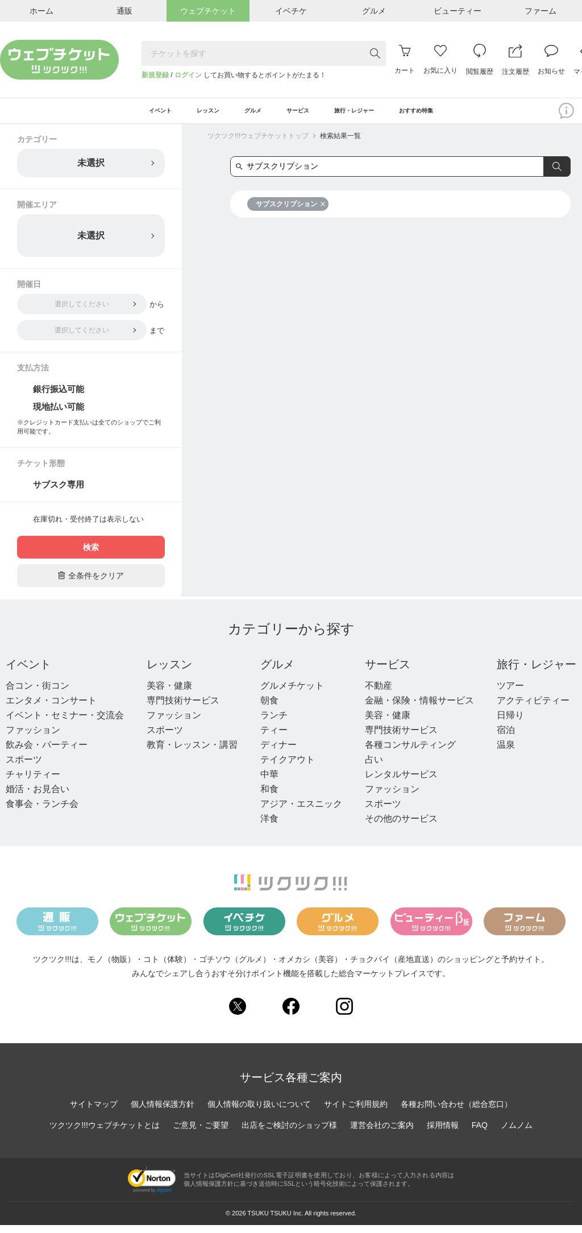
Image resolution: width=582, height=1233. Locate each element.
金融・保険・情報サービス (419, 708)
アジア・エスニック (301, 812)
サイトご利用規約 (356, 1111)
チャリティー (33, 782)
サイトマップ (94, 1111)
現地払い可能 (58, 414)
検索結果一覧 (340, 144)
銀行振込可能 (58, 397)
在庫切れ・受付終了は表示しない (88, 527)
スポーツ (24, 767)
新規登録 (155, 75)
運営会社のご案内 (382, 1132)
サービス (387, 672)
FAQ (480, 1132)
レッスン (169, 672)
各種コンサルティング (410, 752)
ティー (274, 738)
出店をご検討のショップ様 (289, 1132)
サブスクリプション (291, 212)
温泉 (506, 752)
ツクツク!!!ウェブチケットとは (104, 1132)
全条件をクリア (91, 583)
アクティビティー (533, 708)
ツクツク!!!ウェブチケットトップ (258, 144)
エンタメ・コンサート (51, 708)
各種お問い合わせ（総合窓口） (456, 1111)
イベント (28, 672)
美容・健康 (169, 693)
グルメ (277, 672)
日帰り (510, 723)
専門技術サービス (183, 708)
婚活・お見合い (37, 797)
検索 (91, 555)
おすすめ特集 (461, 114)
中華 (269, 782)
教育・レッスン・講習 (192, 752)
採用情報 (443, 1132)
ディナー (278, 752)
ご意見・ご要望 (200, 1132)
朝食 (269, 708)
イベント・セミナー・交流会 (65, 723)
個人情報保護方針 (162, 1111)
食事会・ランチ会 (42, 812)
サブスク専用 (58, 492)
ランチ (274, 723)
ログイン (188, 75)
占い (374, 767)
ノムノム (517, 1132)
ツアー (510, 693)
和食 (269, 797)
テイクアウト (287, 767)
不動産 (378, 693)
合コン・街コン (37, 693)
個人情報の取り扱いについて (259, 1111)
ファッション (33, 738)
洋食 (269, 826)
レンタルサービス (401, 782)
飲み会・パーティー (47, 752)
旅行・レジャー (536, 672)
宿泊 (506, 738)
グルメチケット (292, 693)
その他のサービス (401, 826)
